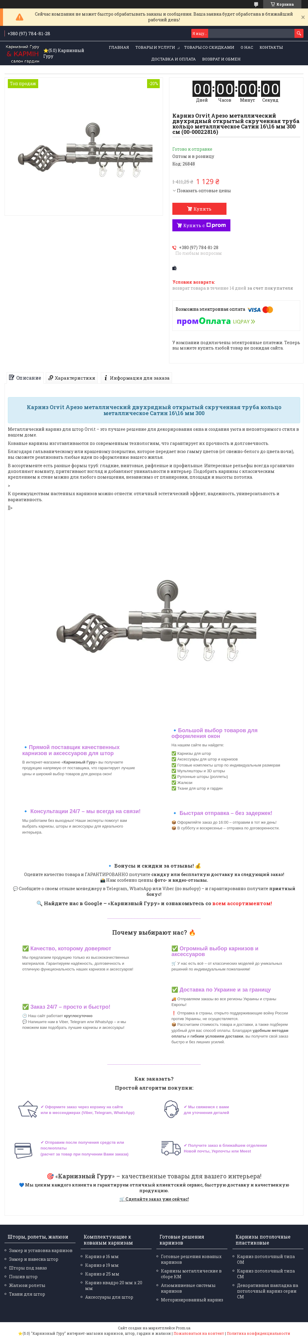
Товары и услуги (155, 47)
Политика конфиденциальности (258, 1333)
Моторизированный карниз (192, 1300)
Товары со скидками (209, 47)
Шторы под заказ (28, 1268)
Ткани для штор (27, 1294)
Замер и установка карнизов (40, 1250)
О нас (247, 47)
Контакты (271, 47)
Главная (119, 47)
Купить (202, 209)
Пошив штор (23, 1276)
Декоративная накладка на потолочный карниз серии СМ (267, 1291)
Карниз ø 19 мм (102, 1265)
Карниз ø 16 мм (102, 1256)
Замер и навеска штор (33, 1259)
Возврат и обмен (221, 59)
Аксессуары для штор (109, 1297)
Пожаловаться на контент (199, 1333)
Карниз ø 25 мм (102, 1274)
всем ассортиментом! (242, 903)
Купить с (204, 225)
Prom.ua (183, 1327)
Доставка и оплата (173, 59)
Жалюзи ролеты (27, 1285)
